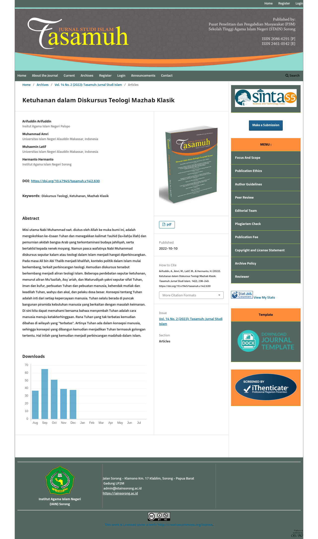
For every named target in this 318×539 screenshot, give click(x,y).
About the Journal (45, 75)
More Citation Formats (179, 295)
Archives (86, 75)
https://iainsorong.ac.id (120, 493)
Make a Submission (265, 125)
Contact (166, 75)
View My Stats (264, 297)
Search (292, 75)
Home (21, 75)
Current (69, 75)
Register (105, 75)
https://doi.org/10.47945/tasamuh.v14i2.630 (65, 181)
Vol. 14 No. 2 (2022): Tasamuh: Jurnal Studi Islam (88, 85)
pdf (168, 224)
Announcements (143, 75)
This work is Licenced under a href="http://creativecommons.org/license (158, 525)
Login (121, 75)
